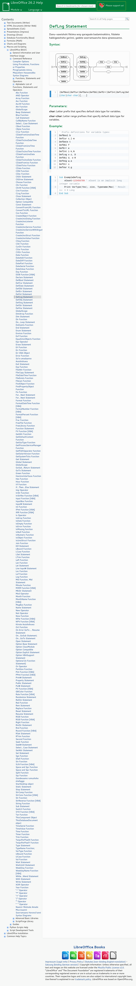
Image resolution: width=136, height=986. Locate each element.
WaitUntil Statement (25, 865)
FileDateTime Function (26, 375)
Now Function (22, 616)
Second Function (23, 739)
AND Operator (22, 95)
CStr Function (22, 243)
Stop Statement (23, 789)
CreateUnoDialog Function (28, 218)
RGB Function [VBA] (25, 719)
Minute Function (23, 585)
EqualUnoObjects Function (28, 339)
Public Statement (23, 683)
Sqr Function (21, 775)
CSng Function (22, 241)
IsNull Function (23, 532)
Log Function (22, 576)
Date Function (22, 255)
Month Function (23, 596)
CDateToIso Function (25, 165)
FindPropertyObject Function (25, 388)
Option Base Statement (26, 644)
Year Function (22, 887)
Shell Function (22, 758)
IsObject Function (24, 537)
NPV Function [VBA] (25, 621)
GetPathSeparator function (28, 450)
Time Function (22, 831)
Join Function (22, 543)
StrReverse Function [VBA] (28, 800)
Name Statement (23, 607)
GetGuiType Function (25, 442)
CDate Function (23, 168)
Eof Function (21, 336)
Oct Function (22, 627)
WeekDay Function (24, 867)
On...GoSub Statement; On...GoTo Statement (26, 637)
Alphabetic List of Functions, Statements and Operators (25, 87)
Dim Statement (23, 316)
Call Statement (22, 117)
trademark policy (83, 979)
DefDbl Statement (24, 288)
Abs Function (22, 92)
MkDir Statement (24, 590)
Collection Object (24, 199)
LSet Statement (23, 554)
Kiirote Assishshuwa (25, 624)
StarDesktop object (24, 784)
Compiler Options (21, 61)
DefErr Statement (24, 291)
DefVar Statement (24, 308)
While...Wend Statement (27, 876)
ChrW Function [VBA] (26, 187)
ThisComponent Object (26, 817)
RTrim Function (23, 736)
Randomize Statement (26, 697)
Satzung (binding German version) (61, 964)
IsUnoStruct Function (26, 540)
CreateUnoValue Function (27, 238)
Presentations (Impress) (18, 31)
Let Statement (22, 565)
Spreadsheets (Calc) (16, 28)
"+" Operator (21, 895)
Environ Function (23, 333)
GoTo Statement (23, 470)
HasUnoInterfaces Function (28, 476)
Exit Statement (22, 364)
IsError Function (23, 526)
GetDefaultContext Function (24, 438)
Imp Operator (22, 490)
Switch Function (23, 809)
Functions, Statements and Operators (26, 80)
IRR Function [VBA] (25, 512)
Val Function (21, 859)
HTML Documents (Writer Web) (21, 25)
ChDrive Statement (24, 179)
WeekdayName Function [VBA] (27, 872)
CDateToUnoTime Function (28, 151)
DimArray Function (24, 313)
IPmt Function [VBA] (25, 509)
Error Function (22, 355)
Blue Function (22, 115)
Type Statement (23, 845)
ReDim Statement (24, 700)
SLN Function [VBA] (25, 764)
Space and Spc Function (27, 767)
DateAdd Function (24, 257)
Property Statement (25, 680)
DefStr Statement (24, 305)
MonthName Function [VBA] (26, 600)
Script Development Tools (22, 930)
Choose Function (23, 182)
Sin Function (21, 761)
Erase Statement (23, 344)
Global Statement (24, 462)
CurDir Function (23, 246)
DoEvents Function (24, 325)
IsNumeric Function (25, 534)
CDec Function (22, 173)
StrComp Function (24, 792)
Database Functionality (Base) (20, 37)
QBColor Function (24, 691)
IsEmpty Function (24, 523)
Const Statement (23, 204)
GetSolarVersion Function (28, 453)
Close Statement (23, 196)
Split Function (22, 772)
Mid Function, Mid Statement (24, 581)
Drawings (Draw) (15, 34)
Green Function (23, 473)
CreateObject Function (26, 215)
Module (15, 9)
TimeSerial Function (25, 825)
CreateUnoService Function (28, 227)
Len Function (22, 562)
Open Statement (23, 641)
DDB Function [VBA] (25, 274)
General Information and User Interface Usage (25, 54)
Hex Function (22, 478)
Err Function (21, 350)
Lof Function (21, 574)
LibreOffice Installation (17, 933)
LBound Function (23, 548)
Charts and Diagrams (16, 43)
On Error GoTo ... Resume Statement (27, 631)
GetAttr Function (23, 434)
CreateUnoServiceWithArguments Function (28, 231)
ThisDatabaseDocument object (27, 821)
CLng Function (22, 193)
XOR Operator (22, 884)
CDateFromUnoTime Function (25, 147)
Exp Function (22, 367)
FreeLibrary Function (25, 425)
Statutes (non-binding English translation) (105, 961)
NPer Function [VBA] (25, 618)
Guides (16, 924)
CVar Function (22, 249)
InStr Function (22, 492)
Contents (7, 19)
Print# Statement (24, 677)
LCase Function (23, 551)
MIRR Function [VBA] (26, 588)
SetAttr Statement (24, 750)
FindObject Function (25, 383)
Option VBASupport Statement (25, 656)
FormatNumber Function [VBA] (27, 410)
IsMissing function (24, 529)
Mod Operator (22, 593)
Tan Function (22, 814)
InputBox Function (24, 501)
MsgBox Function (24, 604)
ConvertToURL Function (27, 210)
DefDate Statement (25, 285)
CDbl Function (22, 171)
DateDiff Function (24, 260)
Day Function (22, 271)
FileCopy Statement (25, 372)
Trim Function (22, 837)
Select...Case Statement (27, 123)
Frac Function (22, 420)
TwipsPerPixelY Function (27, 842)
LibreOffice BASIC (18, 49)
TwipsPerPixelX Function (27, 839)
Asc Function (22, 101)
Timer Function (22, 834)
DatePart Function (24, 263)
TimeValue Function (25, 828)
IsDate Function (23, 520)
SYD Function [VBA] (25, 811)
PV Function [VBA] (24, 688)
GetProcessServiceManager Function (28, 446)
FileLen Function (23, 381)
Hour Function (22, 481)
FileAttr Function (23, 369)
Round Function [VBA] (26, 730)
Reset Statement (23, 711)
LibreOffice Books (89, 947)
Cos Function (22, 213)
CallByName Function (26, 120)
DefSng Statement (24, 302)
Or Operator (21, 666)
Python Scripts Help (19, 927)
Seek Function (22, 742)
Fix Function (21, 392)
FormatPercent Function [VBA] (27, 416)
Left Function (22, 560)
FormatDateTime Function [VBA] (28, 405)
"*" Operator (21, 893)
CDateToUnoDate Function (28, 159)
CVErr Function (23, 252)
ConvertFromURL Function (28, 207)
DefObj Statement (24, 299)
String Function (23, 803)
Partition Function (24, 669)
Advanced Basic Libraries (27, 918)
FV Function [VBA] (24, 431)
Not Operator (22, 613)
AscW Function (23, 103)
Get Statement (22, 459)
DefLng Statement (24, 297)
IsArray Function (23, 518)
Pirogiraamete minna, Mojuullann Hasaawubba (24, 71)
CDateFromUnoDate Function (25, 155)
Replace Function (23, 708)
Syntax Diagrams (20, 75)
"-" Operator (21, 890)
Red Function (22, 702)
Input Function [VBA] (25, 498)
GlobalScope (21, 109)
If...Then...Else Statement (27, 487)
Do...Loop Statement (25, 322)
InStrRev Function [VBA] (27, 495)
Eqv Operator (22, 341)
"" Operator (21, 901)
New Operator (22, 610)
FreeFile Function (24, 423)
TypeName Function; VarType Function (25, 849)
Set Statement (22, 753)
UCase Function (23, 856)
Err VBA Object (23, 353)
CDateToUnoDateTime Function (26, 141)
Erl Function (21, 347)
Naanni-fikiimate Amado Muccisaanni (27, 908)
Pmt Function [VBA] (25, 672)
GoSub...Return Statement (28, 467)
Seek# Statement (24, 744)
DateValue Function (25, 269)
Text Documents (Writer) (18, 22)
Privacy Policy (76, 961)
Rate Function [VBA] (25, 694)
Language (34, 9)
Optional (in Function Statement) (25, 662)
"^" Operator (22, 904)
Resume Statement (24, 714)
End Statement (22, 327)
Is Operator (21, 515)
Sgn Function (22, 756)
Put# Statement (23, 686)
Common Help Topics (16, 936)
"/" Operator (21, 898)
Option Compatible (24, 201)
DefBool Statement (25, 280)
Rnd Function (22, 728)
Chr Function (22, 185)
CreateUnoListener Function (24, 223)
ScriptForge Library (24, 921)
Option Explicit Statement (27, 652)
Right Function (22, 722)
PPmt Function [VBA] (25, 674)
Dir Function (21, 319)
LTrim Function (22, 557)
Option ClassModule (25, 646)
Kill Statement (22, 546)
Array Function (22, 98)
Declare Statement (24, 277)
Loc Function (21, 571)
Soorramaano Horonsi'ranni (28, 912)
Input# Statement (24, 504)
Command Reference (22, 58)
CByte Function (23, 129)
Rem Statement (23, 705)
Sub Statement (22, 806)
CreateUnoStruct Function (28, 235)
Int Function (21, 506)
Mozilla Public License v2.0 (111, 967)
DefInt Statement (24, 294)
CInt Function (22, 190)
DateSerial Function (25, 266)
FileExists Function (24, 378)
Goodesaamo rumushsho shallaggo (27, 780)
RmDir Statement (24, 725)
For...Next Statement (25, 395)
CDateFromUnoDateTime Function (27, 136)
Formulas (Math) (14, 40)
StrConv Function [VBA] (27, 795)
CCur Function (22, 131)
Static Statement (23, 786)
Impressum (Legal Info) (56, 961)
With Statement (23, 879)
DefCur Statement (24, 283)
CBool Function (23, 126)
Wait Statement (23, 862)
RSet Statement (23, 733)
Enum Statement (23, 330)
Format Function (23, 400)
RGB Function (22, 716)
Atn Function (21, 106)
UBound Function (24, 853)
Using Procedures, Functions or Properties (26, 65)
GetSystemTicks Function (27, 456)
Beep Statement (23, 112)
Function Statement (25, 428)
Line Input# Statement (26, 568)
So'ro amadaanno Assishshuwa (23, 360)
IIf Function (21, 484)
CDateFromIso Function (27, 162)
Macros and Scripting (16, 46)
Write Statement (23, 881)
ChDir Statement (23, 176)
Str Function (21, 798)
